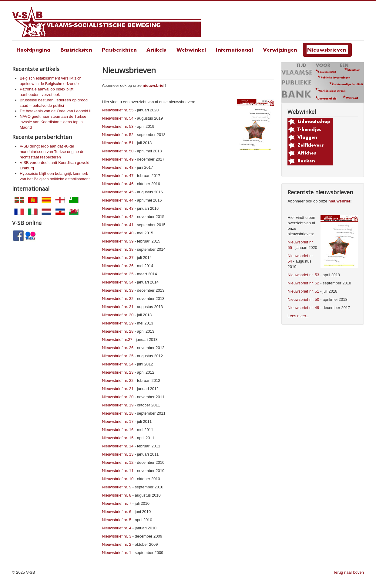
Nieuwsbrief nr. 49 (117, 159)
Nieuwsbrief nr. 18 (117, 413)
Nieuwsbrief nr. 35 (117, 274)
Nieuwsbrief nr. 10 (117, 479)
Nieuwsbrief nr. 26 (117, 347)
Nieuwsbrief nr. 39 (117, 241)
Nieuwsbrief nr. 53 (117, 126)
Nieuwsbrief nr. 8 (116, 495)
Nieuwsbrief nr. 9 (116, 487)
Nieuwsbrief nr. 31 (117, 306)
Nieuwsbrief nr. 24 (117, 364)
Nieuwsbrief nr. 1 (116, 552)
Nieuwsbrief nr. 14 (117, 446)
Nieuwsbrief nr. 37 (117, 257)
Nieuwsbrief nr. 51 (117, 143)
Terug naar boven (348, 572)
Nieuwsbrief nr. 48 (117, 167)
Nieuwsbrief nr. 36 (117, 265)
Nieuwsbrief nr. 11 (117, 470)
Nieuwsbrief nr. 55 (117, 110)
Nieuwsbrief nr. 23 (117, 372)
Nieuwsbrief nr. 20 (117, 397)
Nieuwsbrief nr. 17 (117, 421)
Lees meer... (298, 316)
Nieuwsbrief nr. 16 (117, 429)
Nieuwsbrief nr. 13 (117, 454)
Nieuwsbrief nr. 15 (117, 438)
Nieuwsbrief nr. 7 (116, 503)
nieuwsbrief (154, 85)
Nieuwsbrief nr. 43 (117, 208)
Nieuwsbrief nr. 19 (117, 405)
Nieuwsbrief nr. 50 (117, 151)
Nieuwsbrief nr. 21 (117, 388)
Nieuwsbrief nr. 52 (117, 134)
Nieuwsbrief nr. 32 (117, 298)
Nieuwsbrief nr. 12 (117, 462)
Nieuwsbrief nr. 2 (116, 544)
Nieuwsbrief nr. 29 (117, 323)
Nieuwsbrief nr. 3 (116, 536)
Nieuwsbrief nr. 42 (117, 216)
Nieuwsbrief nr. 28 (117, 331)
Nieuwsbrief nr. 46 (117, 184)
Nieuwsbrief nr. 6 (116, 511)
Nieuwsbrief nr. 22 (117, 380)
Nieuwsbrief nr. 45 (117, 192)
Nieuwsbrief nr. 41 (117, 224)
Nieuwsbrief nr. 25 (117, 356)
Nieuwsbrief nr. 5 (116, 520)
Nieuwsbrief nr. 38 (117, 249)
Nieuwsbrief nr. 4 (116, 528)
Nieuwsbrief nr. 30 (117, 315)
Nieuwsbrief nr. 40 (117, 233)
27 (130, 339)
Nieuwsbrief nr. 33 (117, 290)
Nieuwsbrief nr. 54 (117, 118)
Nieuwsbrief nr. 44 (117, 200)
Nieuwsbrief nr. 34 (117, 282)
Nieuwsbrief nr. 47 (117, 175)
